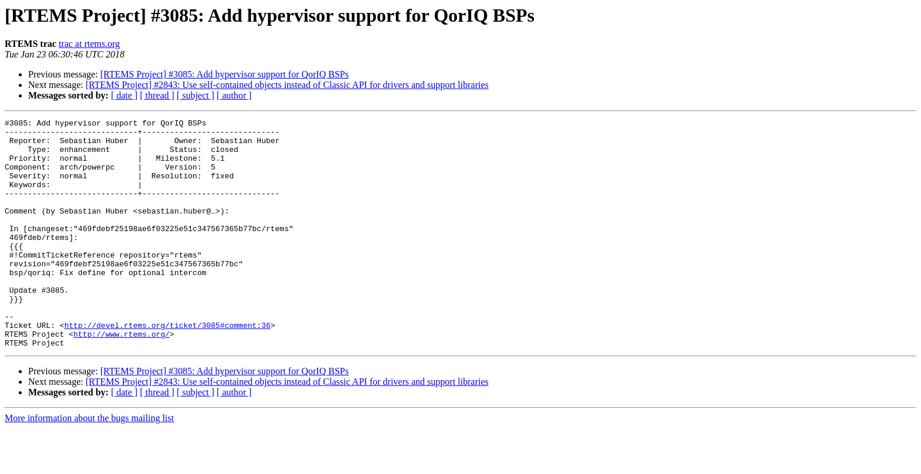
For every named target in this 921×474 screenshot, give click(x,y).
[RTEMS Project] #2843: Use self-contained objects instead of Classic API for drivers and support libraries (287, 85)
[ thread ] (157, 95)
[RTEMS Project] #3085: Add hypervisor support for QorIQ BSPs (224, 74)
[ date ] (124, 95)
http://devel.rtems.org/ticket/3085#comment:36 (167, 367)
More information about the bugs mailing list (89, 464)
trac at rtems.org (89, 44)
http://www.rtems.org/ (121, 378)
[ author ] (234, 95)
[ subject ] (195, 95)
